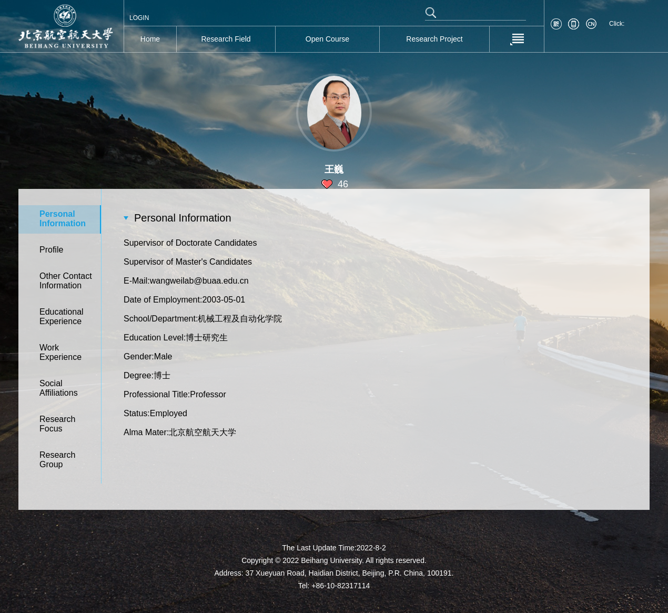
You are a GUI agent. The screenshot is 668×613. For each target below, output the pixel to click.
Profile (51, 249)
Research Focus (57, 424)
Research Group (57, 459)
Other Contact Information (65, 281)
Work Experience (60, 352)
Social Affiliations (58, 388)
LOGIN (139, 18)
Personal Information (62, 218)
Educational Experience (61, 316)
